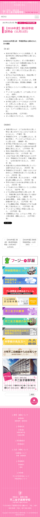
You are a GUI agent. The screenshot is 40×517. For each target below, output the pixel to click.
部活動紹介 (21, 441)
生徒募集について (21, 453)
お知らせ (21, 23)
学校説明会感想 (30, 23)
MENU (4, 17)
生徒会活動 (20, 435)
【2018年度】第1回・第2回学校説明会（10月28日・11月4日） (11, 243)
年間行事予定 (21, 432)
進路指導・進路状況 (21, 421)
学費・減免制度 (21, 455)
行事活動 (21, 430)
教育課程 (21, 418)
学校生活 (21, 426)
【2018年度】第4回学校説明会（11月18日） (29, 242)
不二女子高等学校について (21, 476)
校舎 (21, 467)
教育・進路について (21, 415)
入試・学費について (21, 450)
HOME (21, 473)
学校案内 (21, 461)
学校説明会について (21, 479)
